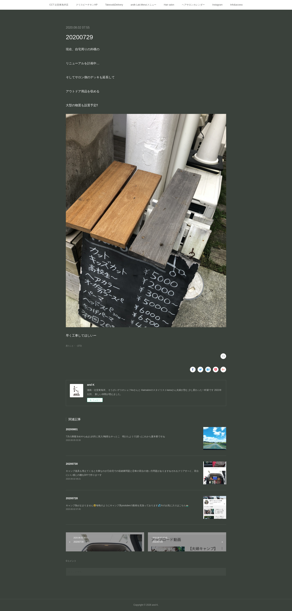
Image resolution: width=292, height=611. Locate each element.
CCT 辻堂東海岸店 (59, 4)
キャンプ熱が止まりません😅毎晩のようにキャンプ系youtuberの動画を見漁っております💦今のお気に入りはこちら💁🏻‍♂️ (127, 505)
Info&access (236, 4)
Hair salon (169, 4)
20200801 (72, 429)
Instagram (217, 4)
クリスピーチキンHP (87, 4)
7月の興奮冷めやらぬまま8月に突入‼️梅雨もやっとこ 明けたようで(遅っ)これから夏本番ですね (115, 436)
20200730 (72, 463)
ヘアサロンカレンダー (193, 4)
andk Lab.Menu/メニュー (143, 4)
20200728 (72, 498)
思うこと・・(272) (74, 346)
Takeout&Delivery (114, 4)
